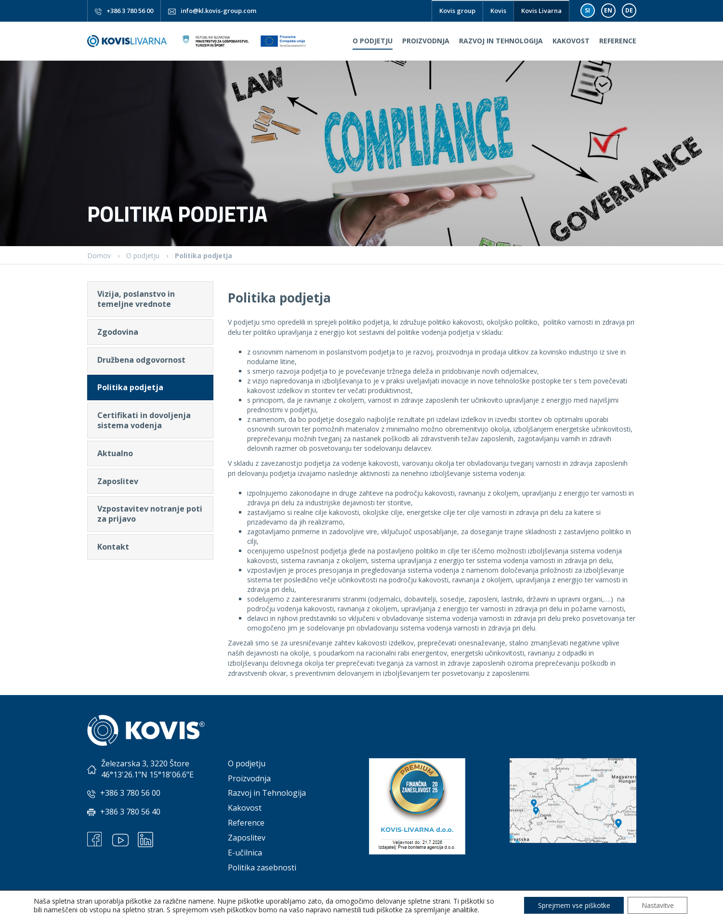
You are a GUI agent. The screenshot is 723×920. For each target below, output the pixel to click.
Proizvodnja (425, 40)
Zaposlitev (117, 481)
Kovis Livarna (541, 10)
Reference (617, 40)
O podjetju (373, 40)
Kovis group (457, 10)
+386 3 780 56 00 (129, 10)
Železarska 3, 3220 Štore (145, 763)
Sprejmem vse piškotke (570, 904)
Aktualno (115, 453)
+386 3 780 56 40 (130, 811)
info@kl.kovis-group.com (218, 10)
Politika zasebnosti (262, 867)
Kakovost (571, 40)
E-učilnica (245, 852)
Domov (99, 255)
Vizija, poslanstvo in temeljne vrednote (136, 299)
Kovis (498, 10)
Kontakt (113, 546)
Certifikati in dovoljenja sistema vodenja (144, 420)
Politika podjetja (130, 387)
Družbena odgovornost (141, 360)
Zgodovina (117, 332)
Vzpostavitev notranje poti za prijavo (149, 513)
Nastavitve (656, 904)
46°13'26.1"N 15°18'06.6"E (147, 774)
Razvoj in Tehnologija (501, 40)
